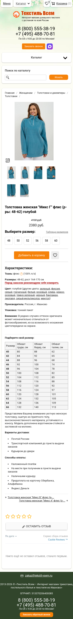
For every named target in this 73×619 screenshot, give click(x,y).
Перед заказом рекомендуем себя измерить (32, 282)
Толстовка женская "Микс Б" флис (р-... (31, 497)
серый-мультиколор (28, 298)
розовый (41, 292)
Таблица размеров (57, 231)
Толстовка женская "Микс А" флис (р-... (42, 500)
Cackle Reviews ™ (58, 539)
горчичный (19, 292)
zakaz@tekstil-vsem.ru (38, 575)
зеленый (45, 288)
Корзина (61, 3)
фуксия (55, 288)
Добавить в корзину (31, 255)
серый (8, 292)
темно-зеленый (26, 295)
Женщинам (26, 92)
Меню (7, 3)
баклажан (52, 295)
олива (51, 292)
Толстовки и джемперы (51, 92)
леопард (10, 298)
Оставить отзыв (36, 526)
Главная (9, 92)
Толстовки (11, 96)
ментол (45, 298)
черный (40, 295)
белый (31, 292)
